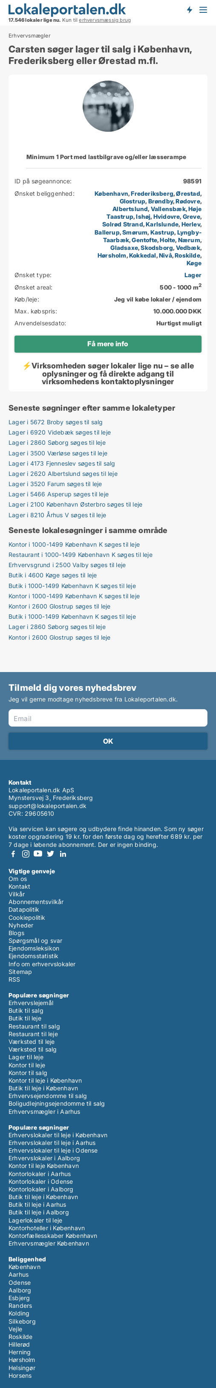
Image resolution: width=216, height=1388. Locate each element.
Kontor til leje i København (45, 1080)
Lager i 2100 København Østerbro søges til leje (75, 504)
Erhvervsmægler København (49, 1243)
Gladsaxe (124, 247)
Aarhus (19, 1274)
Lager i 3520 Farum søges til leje (55, 483)
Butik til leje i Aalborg (39, 1212)
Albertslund (130, 208)
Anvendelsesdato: (40, 323)
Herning (20, 1352)
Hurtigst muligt (179, 323)
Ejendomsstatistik (33, 955)
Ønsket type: (33, 274)
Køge (194, 263)
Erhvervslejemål (31, 1002)
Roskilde (187, 255)
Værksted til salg (33, 1049)
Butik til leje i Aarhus (37, 1204)
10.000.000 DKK (177, 311)
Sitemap (20, 971)
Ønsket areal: (33, 287)
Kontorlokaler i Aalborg (41, 1189)
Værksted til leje (32, 1041)
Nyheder (21, 925)
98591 (192, 181)
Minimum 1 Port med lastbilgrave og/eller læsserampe (106, 156)
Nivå (165, 255)
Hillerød (19, 1344)
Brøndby (160, 201)
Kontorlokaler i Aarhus (40, 1173)
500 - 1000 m (181, 287)
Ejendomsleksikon (34, 948)
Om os (18, 878)
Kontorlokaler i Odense (41, 1181)
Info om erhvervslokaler (42, 964)
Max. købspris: (35, 311)
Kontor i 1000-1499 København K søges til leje (74, 544)
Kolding (19, 1313)
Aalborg (20, 1290)
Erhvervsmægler (30, 35)
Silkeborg (22, 1321)
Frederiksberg (152, 193)
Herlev (190, 224)
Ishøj (143, 216)
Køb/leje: (26, 299)
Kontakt (19, 886)
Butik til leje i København (43, 1088)
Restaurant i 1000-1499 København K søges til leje (81, 554)
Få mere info (107, 343)
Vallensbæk (168, 208)
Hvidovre (166, 216)
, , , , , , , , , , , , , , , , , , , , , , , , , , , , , (148, 228)
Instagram (25, 854)
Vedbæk (188, 247)
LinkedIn (62, 854)
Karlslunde (162, 224)
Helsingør (22, 1367)
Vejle (15, 1329)
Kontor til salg (28, 1072)
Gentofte (144, 239)
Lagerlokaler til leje (35, 1220)
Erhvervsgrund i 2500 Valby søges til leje (67, 564)
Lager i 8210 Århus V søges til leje (57, 515)
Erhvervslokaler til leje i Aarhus (52, 1142)
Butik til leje (25, 1018)
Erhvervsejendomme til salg (48, 1095)
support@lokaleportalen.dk (47, 805)
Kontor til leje (27, 1065)
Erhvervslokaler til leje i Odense (53, 1150)
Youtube (38, 854)
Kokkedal (142, 255)
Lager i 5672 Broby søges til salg (56, 422)
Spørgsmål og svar (35, 940)
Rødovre (188, 201)
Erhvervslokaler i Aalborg (44, 1158)
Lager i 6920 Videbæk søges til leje (60, 432)
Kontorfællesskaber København (53, 1235)
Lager (193, 274)
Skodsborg (157, 247)
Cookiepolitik (27, 917)
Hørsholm (112, 255)
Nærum (189, 239)
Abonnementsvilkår (36, 901)
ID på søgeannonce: (43, 181)
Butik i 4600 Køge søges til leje (53, 575)
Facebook (13, 854)
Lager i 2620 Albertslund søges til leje (63, 473)
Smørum (134, 232)
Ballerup (107, 232)
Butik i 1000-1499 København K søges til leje (72, 585)
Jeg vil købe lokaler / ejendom (158, 299)
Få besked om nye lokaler (189, 10)
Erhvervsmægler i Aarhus (45, 1111)
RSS (14, 979)
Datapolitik (24, 909)
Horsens (20, 1375)
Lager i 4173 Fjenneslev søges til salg (62, 463)
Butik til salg (26, 1010)
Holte (167, 239)
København (111, 193)
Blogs (16, 932)
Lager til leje (26, 1057)
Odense (20, 1282)
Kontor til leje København (44, 1165)
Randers (20, 1305)
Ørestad (188, 193)
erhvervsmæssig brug (105, 20)
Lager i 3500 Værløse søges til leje (58, 453)
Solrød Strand (122, 224)
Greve (191, 216)
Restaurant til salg (34, 1026)
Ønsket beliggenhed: (44, 193)
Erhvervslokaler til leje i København (58, 1135)
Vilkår (17, 894)
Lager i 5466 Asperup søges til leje (59, 494)
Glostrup (133, 201)
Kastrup (162, 232)
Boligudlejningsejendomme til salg (57, 1103)
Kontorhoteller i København (47, 1228)
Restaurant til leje (33, 1033)
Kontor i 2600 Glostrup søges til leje (59, 606)
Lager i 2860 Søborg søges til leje (57, 442)
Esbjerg (19, 1297)
